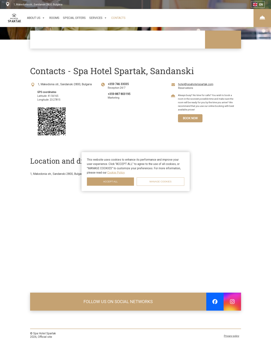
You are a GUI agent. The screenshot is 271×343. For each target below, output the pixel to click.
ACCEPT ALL (110, 181)
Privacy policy (231, 336)
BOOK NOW (190, 118)
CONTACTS (118, 18)
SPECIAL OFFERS (74, 18)
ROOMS (54, 18)
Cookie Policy (116, 172)
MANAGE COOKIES (160, 181)
